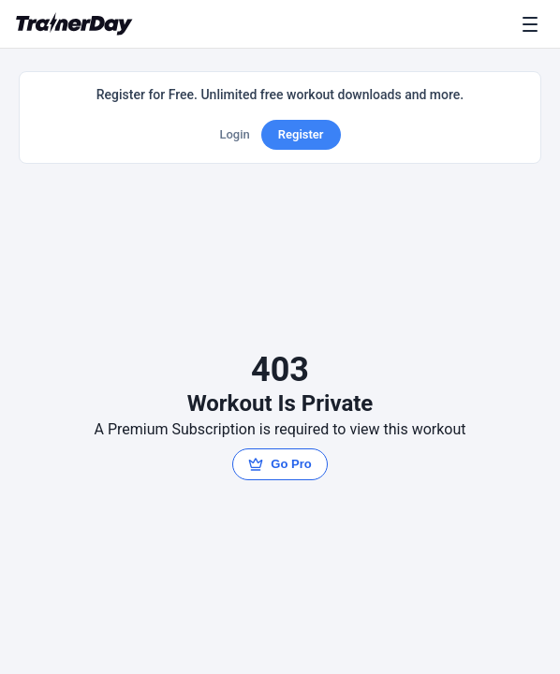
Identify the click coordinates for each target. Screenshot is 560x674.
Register (301, 134)
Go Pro (279, 464)
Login (234, 134)
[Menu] (534, 24)
